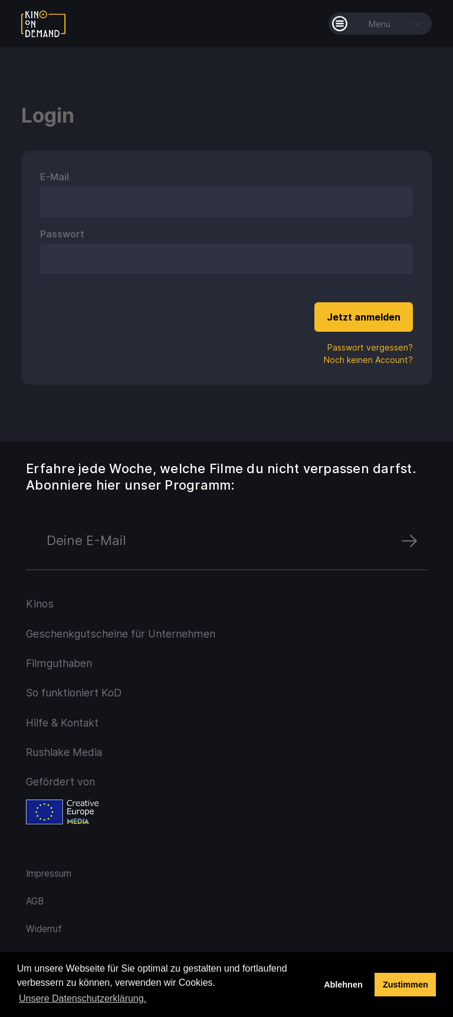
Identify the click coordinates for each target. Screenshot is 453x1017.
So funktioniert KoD (74, 692)
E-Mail (54, 177)
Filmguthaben (59, 663)
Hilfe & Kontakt (62, 722)
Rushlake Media (64, 752)
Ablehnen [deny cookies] (343, 984)
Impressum (48, 873)
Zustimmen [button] (405, 984)
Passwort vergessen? (370, 347)
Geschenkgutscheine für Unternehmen (120, 634)
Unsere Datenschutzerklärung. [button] (82, 998)
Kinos (40, 603)
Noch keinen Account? (368, 360)
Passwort (62, 234)
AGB (35, 901)
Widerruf (44, 929)
